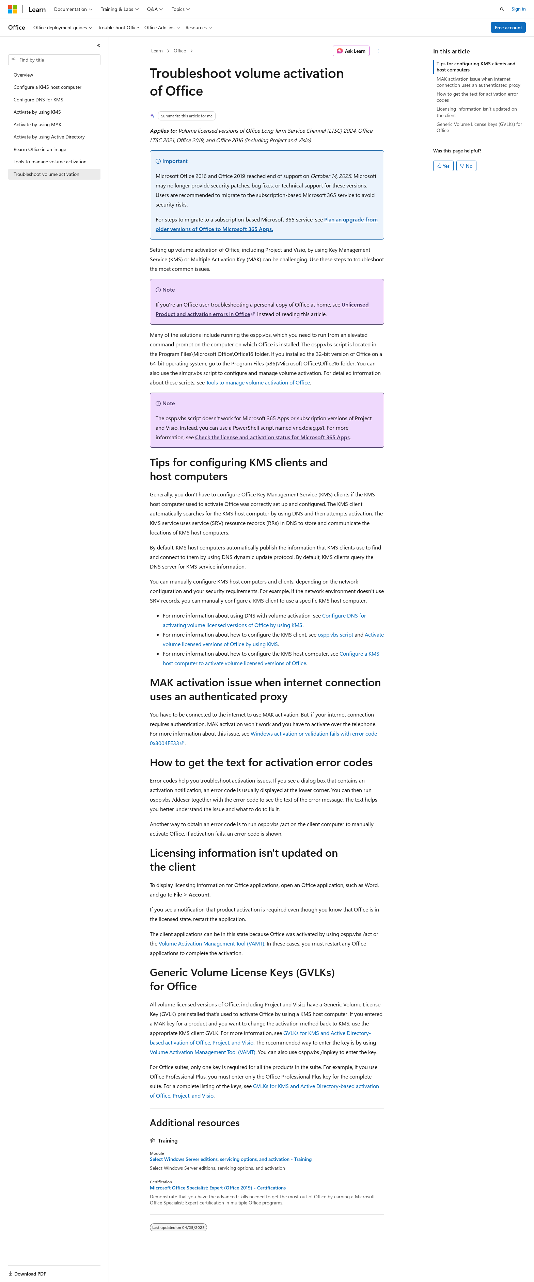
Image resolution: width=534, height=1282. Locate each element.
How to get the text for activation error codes (477, 97)
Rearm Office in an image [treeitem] (40, 149)
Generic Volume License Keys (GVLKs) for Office (479, 127)
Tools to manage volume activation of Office (258, 382)
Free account (508, 27)
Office (180, 50)
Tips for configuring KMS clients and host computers (476, 66)
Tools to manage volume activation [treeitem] (50, 161)
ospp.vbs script (335, 634)
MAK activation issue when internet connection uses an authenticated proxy (478, 82)
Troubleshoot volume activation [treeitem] (46, 174)
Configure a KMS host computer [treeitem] (47, 87)
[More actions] (378, 51)
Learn (157, 50)
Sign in (519, 8)
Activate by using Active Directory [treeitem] (49, 136)
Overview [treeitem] (23, 74)
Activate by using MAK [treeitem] (37, 124)
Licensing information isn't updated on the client (477, 111)
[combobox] (54, 59)
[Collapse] (99, 45)
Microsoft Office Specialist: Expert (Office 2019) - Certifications (218, 1188)
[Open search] (502, 9)
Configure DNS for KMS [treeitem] (38, 99)
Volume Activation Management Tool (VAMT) (211, 943)
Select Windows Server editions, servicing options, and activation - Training (231, 1159)
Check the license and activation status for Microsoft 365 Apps (272, 437)
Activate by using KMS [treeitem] (37, 112)
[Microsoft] (12, 9)
